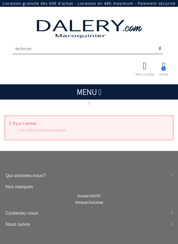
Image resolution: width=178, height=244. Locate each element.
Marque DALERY (89, 195)
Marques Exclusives (89, 202)
